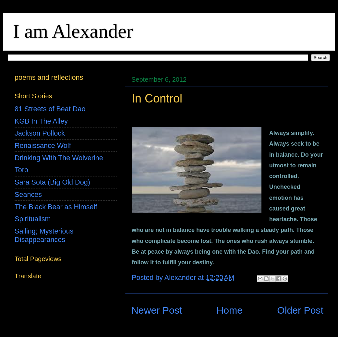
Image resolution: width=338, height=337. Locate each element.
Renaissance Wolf (43, 145)
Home (229, 310)
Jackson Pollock (40, 133)
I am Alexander (73, 31)
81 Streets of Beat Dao (50, 109)
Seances (28, 194)
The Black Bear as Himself (56, 207)
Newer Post (156, 310)
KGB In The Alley (41, 121)
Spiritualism (33, 219)
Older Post (300, 310)
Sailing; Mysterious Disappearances (44, 235)
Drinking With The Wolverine (59, 158)
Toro (21, 170)
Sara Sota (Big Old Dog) (52, 182)
